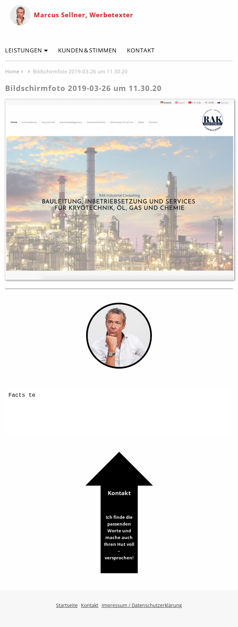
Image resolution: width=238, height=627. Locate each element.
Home (12, 71)
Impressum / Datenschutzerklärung (142, 605)
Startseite (67, 605)
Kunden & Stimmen (87, 50)
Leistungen (23, 50)
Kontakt (141, 50)
